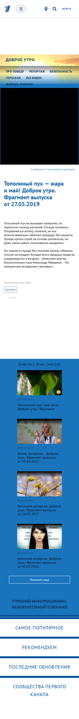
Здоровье (10, 289)
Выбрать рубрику (19, 84)
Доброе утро (20, 59)
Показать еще (39, 580)
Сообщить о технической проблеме (53, 169)
